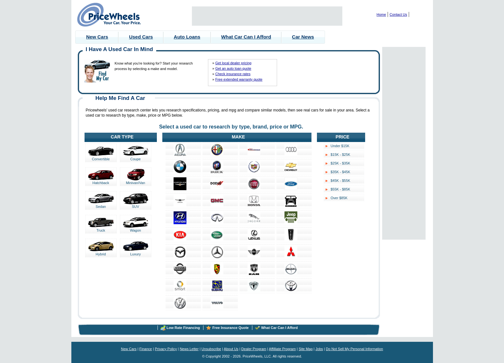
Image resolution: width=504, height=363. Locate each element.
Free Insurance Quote (230, 328)
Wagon (135, 228)
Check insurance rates (232, 74)
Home (381, 14)
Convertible (101, 157)
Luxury (135, 252)
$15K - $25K (340, 154)
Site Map (305, 349)
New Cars (97, 37)
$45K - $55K (340, 180)
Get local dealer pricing (233, 63)
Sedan (101, 204)
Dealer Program (253, 349)
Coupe (135, 157)
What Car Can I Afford (246, 37)
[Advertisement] (267, 16)
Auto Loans (187, 37)
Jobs (319, 349)
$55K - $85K (340, 189)
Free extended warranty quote (239, 79)
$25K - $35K (340, 163)
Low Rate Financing (183, 328)
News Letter (189, 349)
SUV (135, 204)
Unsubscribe (211, 349)
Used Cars (141, 37)
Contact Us (398, 14)
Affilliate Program (282, 349)
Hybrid (101, 252)
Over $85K (339, 198)
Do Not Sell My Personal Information (354, 349)
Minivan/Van (135, 181)
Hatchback (101, 181)
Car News (303, 37)
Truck (101, 228)
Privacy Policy (166, 349)
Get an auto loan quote (233, 68)
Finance (146, 349)
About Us (231, 349)
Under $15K (340, 146)
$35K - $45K (340, 172)
